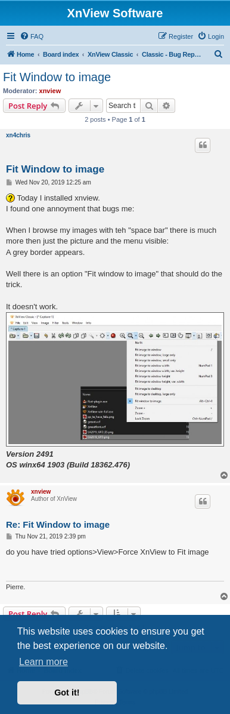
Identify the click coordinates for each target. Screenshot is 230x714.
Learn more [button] (43, 662)
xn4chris (18, 135)
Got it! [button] (66, 692)
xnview (50, 90)
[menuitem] (31, 36)
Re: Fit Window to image (58, 524)
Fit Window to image (57, 77)
